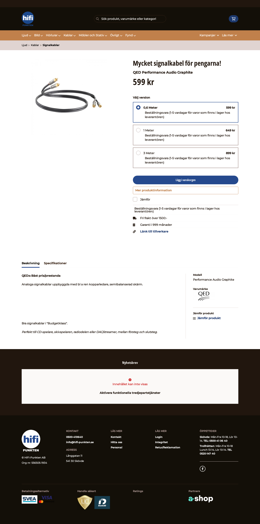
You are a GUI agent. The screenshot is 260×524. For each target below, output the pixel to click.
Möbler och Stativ (93, 35)
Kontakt (116, 437)
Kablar (70, 35)
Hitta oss (116, 442)
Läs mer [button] (229, 35)
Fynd (130, 35)
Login (158, 437)
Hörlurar (53, 35)
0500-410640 (74, 437)
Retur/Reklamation (167, 447)
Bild (38, 35)
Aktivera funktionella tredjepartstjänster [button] (130, 393)
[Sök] (130, 18)
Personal (116, 447)
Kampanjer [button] (209, 35)
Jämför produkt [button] (207, 319)
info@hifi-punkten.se (80, 442)
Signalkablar (51, 45)
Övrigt (116, 35)
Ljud (26, 35)
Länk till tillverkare (154, 233)
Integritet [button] (161, 442)
